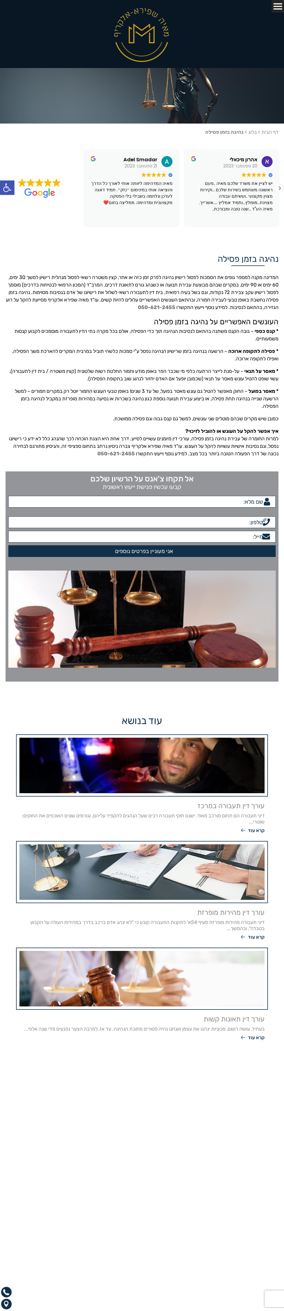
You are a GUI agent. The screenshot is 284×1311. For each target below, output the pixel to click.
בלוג (252, 132)
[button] (7, 187)
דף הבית (270, 132)
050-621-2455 (156, 307)
